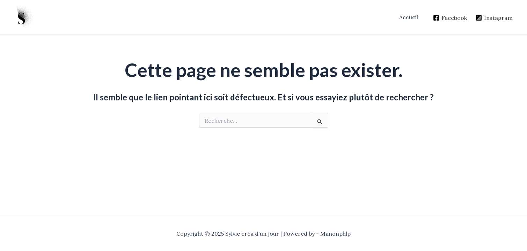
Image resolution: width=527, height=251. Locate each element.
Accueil (408, 17)
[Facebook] (450, 18)
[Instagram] (494, 18)
